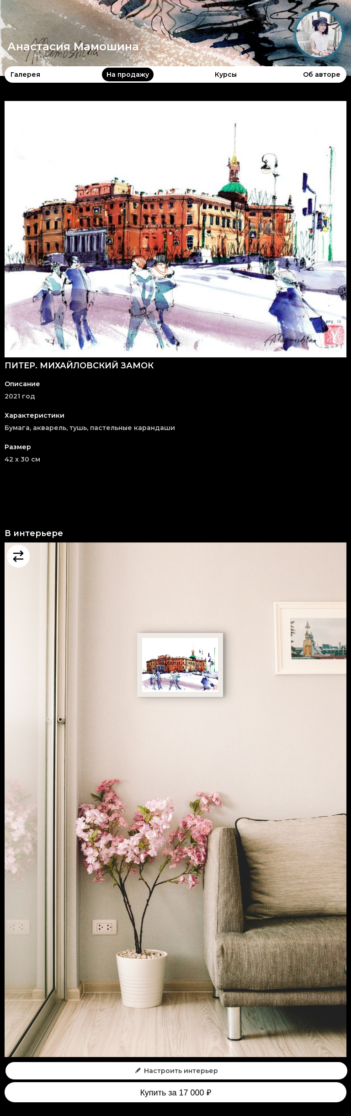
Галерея (25, 74)
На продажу (127, 74)
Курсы (226, 74)
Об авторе (321, 74)
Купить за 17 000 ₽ (175, 1092)
